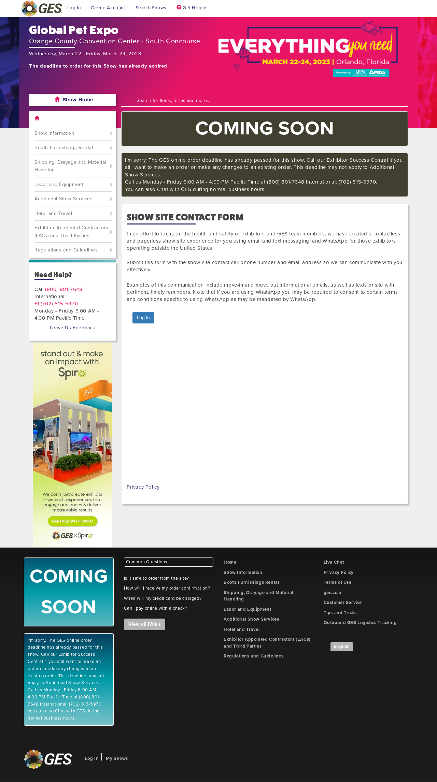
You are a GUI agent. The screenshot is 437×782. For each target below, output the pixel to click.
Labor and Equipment (58, 184)
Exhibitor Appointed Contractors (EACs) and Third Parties (71, 231)
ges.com (332, 592)
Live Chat (334, 562)
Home (230, 562)
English (342, 646)
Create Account (108, 8)
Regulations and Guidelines (66, 250)
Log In (74, 8)
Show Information (54, 133)
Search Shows (151, 8)
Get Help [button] (191, 8)
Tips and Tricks (340, 613)
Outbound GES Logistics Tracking (360, 622)
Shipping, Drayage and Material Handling (70, 166)
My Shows (117, 758)
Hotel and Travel (53, 213)
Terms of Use (338, 582)
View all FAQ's (144, 624)
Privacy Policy (143, 487)
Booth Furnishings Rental (63, 147)
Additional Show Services (63, 199)
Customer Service (343, 602)
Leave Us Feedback (72, 328)
